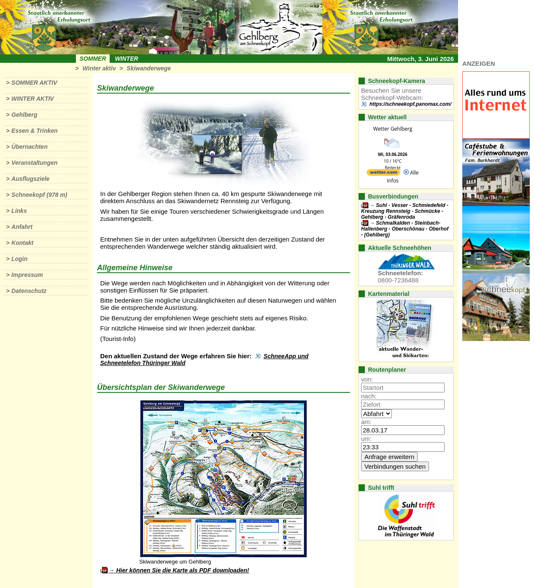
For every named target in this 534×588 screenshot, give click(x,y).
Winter (126, 58)
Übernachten (29, 146)
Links (19, 210)
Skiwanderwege (149, 68)
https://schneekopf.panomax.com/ (410, 104)
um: (366, 438)
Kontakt (22, 242)
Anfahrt (21, 226)
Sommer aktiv (34, 82)
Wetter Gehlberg (392, 128)
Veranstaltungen (34, 162)
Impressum (27, 274)
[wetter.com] (383, 173)
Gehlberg (24, 114)
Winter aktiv (99, 68)
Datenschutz (28, 290)
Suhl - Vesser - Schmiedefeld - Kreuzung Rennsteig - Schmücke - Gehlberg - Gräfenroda (404, 211)
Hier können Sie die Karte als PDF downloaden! (182, 570)
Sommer (93, 58)
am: (366, 421)
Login (19, 258)
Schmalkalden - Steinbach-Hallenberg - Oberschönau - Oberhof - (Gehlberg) (404, 229)
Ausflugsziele (30, 178)
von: (367, 379)
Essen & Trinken (34, 130)
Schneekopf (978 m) (39, 194)
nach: (369, 396)
